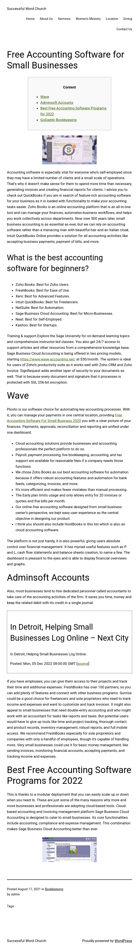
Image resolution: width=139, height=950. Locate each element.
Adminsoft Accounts (56, 102)
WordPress (123, 941)
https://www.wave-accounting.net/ (48, 359)
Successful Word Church (26, 8)
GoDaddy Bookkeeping (58, 120)
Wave (44, 97)
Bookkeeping (54, 889)
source (82, 663)
